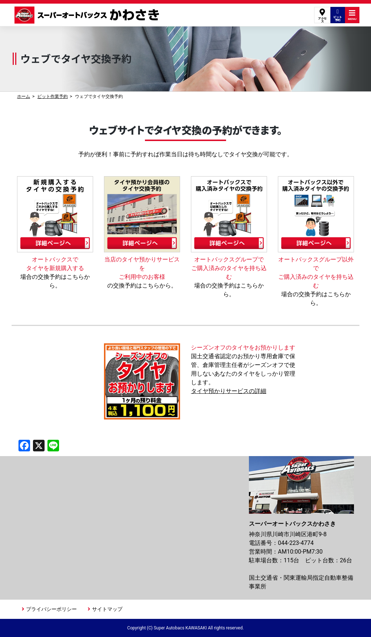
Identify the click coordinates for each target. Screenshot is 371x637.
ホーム (23, 96)
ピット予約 (337, 15)
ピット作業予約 (52, 96)
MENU (352, 15)
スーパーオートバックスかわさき (88, 15)
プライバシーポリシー (51, 609)
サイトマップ (107, 609)
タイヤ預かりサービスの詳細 (228, 391)
